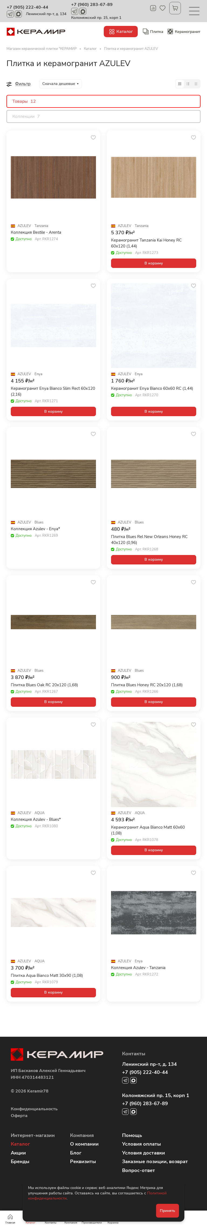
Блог (75, 1153)
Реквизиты (83, 1161)
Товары (24, 101)
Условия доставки (143, 1153)
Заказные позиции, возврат (155, 1161)
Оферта (19, 1115)
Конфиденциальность (34, 1109)
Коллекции (26, 116)
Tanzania (41, 226)
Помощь (132, 1135)
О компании (84, 1144)
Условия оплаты (141, 1144)
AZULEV (24, 226)
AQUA (39, 813)
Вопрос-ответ (138, 1170)
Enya (38, 374)
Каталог (20, 1144)
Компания (82, 1135)
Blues (38, 522)
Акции (18, 1153)
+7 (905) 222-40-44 (27, 7)
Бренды (20, 1161)
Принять (167, 1210)
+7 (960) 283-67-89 (92, 4)
